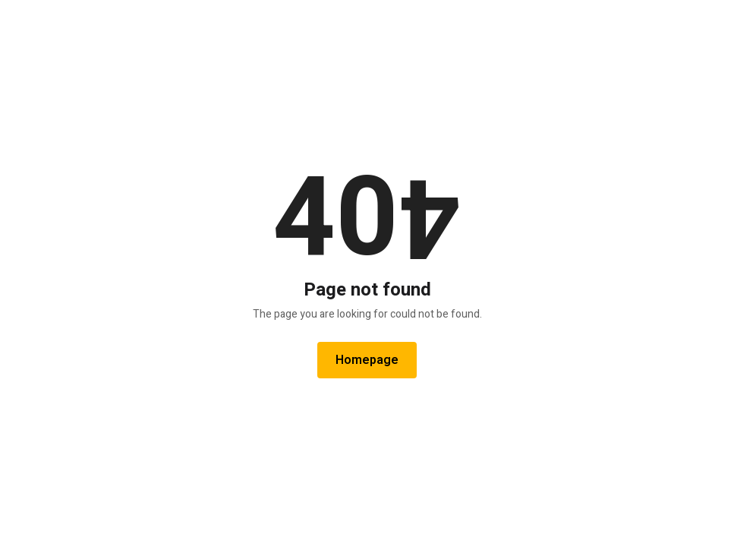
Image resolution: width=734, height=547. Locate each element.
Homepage (367, 360)
